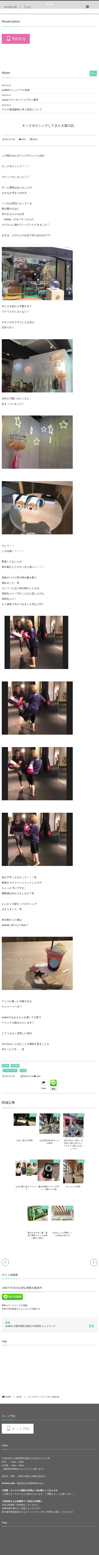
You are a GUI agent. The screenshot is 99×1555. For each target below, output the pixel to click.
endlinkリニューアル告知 (16, 90)
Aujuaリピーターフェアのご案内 (20, 99)
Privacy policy (8, 1533)
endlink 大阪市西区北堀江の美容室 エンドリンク (31, 1280)
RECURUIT (7, 1527)
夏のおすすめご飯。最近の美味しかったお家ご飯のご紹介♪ (61, 1189)
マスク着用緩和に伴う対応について (22, 109)
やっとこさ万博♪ (37, 1187)
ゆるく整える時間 (13, 1141)
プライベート (10, 1070)
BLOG (5, 1066)
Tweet (43, 1088)
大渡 (24, 1070)
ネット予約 (20, 1383)
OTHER (15, 1066)
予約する (19, 39)
